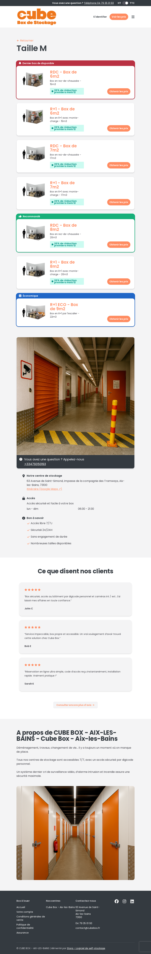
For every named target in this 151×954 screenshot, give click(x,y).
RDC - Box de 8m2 (63, 227)
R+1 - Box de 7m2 (62, 185)
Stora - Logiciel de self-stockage (86, 948)
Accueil (20, 907)
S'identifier (100, 16)
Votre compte (24, 912)
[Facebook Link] (116, 901)
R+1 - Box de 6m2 (62, 111)
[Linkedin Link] (132, 901)
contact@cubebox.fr (88, 928)
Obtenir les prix (118, 91)
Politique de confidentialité (25, 926)
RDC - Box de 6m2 (63, 74)
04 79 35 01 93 (84, 923)
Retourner (25, 40)
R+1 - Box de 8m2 (62, 264)
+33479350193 (35, 464)
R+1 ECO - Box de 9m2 (64, 307)
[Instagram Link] (124, 901)
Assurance (22, 932)
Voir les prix (119, 16)
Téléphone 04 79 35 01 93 (99, 3)
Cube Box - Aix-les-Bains (60, 907)
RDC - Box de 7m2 (63, 148)
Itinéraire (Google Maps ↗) (44, 489)
